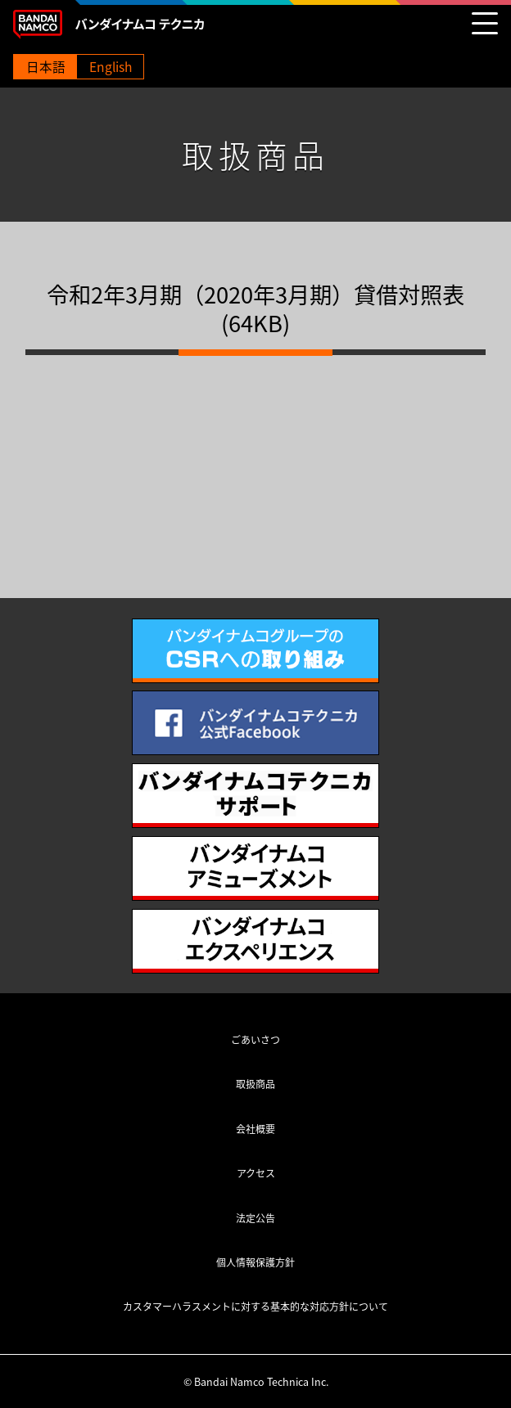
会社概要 (255, 1129)
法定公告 (255, 1218)
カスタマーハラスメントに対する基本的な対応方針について (255, 1306)
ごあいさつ (255, 1039)
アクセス (256, 1173)
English (110, 66)
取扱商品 (255, 1084)
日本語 (46, 66)
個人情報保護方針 (255, 1262)
